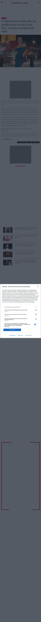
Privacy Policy (28, 335)
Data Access (20, 335)
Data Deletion (12, 335)
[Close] (38, 286)
